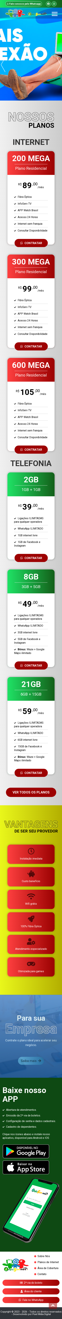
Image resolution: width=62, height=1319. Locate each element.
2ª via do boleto (31, 1282)
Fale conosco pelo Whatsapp (24, 3)
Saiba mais (31, 1061)
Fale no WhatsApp (31, 1300)
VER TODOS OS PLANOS (31, 792)
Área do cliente (31, 1291)
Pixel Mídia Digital (41, 1314)
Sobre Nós (44, 1256)
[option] (31, 54)
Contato (42, 1274)
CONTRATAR (31, 243)
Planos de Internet (48, 1262)
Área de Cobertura (48, 1268)
